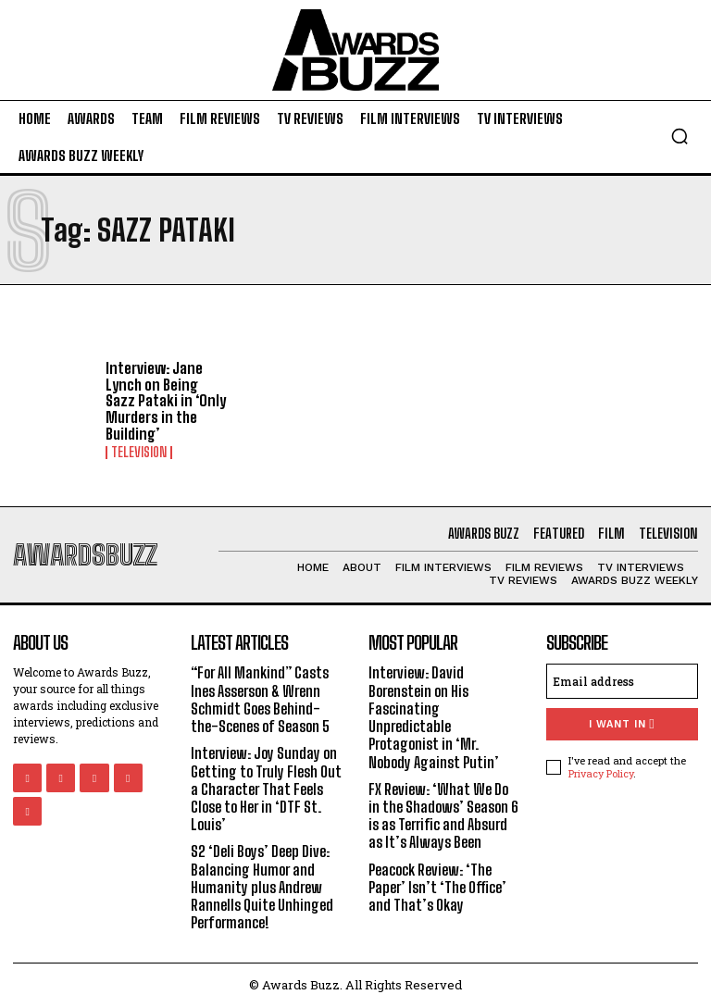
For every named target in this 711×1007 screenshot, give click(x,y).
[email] (622, 681)
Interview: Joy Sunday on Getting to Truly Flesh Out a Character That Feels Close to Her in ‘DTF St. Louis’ (267, 788)
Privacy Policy (600, 772)
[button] (679, 136)
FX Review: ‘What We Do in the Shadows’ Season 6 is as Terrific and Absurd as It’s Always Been (444, 815)
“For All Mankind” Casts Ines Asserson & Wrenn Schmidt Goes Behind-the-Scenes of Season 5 (261, 699)
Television (139, 452)
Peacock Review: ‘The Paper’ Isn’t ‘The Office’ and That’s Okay (437, 886)
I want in (622, 724)
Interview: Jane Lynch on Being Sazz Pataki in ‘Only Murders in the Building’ (164, 400)
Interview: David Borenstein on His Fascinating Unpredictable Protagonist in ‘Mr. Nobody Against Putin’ (434, 717)
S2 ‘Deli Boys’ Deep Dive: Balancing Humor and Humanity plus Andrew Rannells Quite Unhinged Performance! (262, 886)
